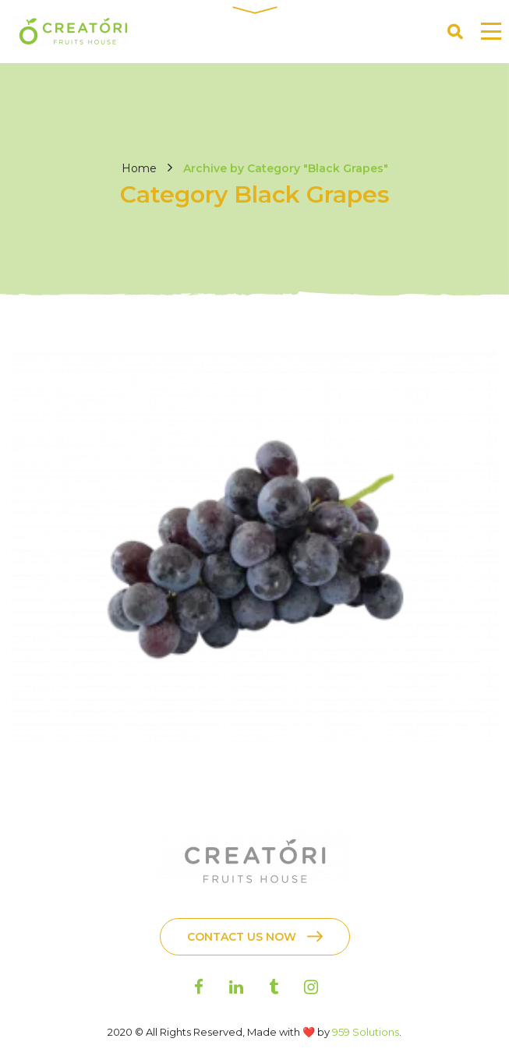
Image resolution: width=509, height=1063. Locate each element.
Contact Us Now (241, 937)
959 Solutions (365, 1032)
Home (139, 168)
